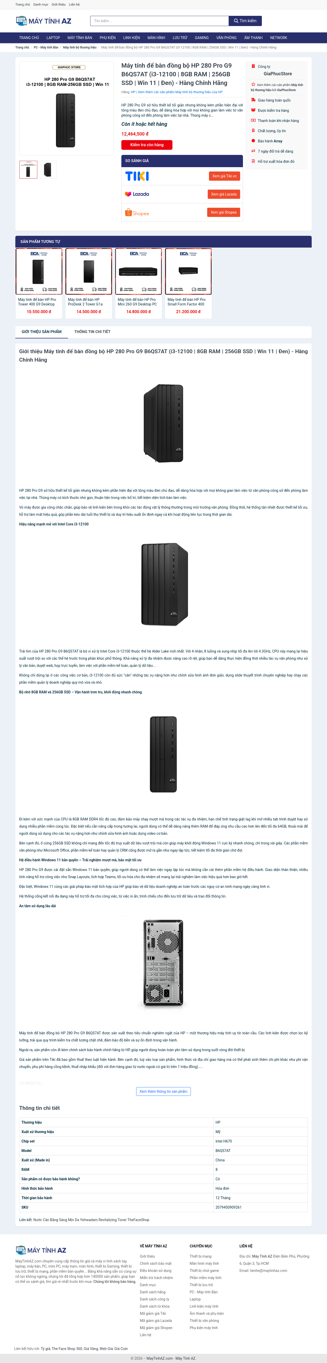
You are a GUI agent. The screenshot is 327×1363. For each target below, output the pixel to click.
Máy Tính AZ (185, 1358)
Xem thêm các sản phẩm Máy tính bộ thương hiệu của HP (180, 92)
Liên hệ (74, 4)
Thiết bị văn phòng (204, 1321)
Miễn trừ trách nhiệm (156, 1278)
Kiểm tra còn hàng (147, 144)
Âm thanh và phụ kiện (207, 1313)
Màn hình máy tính (204, 1263)
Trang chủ (22, 4)
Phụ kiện (107, 38)
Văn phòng (226, 38)
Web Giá (106, 1349)
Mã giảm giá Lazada (156, 1321)
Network (278, 38)
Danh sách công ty (154, 1299)
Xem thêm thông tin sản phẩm (163, 1091)
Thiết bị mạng (201, 1256)
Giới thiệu (58, 4)
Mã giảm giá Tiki (153, 1313)
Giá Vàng (91, 1349)
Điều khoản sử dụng (156, 1271)
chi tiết (92, 331)
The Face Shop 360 (67, 1349)
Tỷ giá (45, 1349)
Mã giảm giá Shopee (156, 1328)
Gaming (202, 38)
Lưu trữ (180, 38)
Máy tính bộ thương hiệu (79, 47)
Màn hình (156, 38)
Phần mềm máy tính (205, 1278)
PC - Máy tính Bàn (46, 47)
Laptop (53, 38)
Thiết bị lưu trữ (201, 1285)
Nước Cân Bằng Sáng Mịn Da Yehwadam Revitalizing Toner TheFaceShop (91, 1220)
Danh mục (41, 4)
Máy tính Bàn (80, 38)
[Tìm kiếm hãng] (159, 21)
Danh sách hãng (153, 1292)
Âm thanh (253, 38)
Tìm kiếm (245, 20)
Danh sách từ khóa (155, 1306)
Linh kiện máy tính (204, 1306)
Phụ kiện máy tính (204, 1328)
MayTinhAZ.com (160, 1358)
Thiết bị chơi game (204, 1271)
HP (133, 92)
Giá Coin (121, 1349)
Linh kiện (131, 38)
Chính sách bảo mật (156, 1263)
